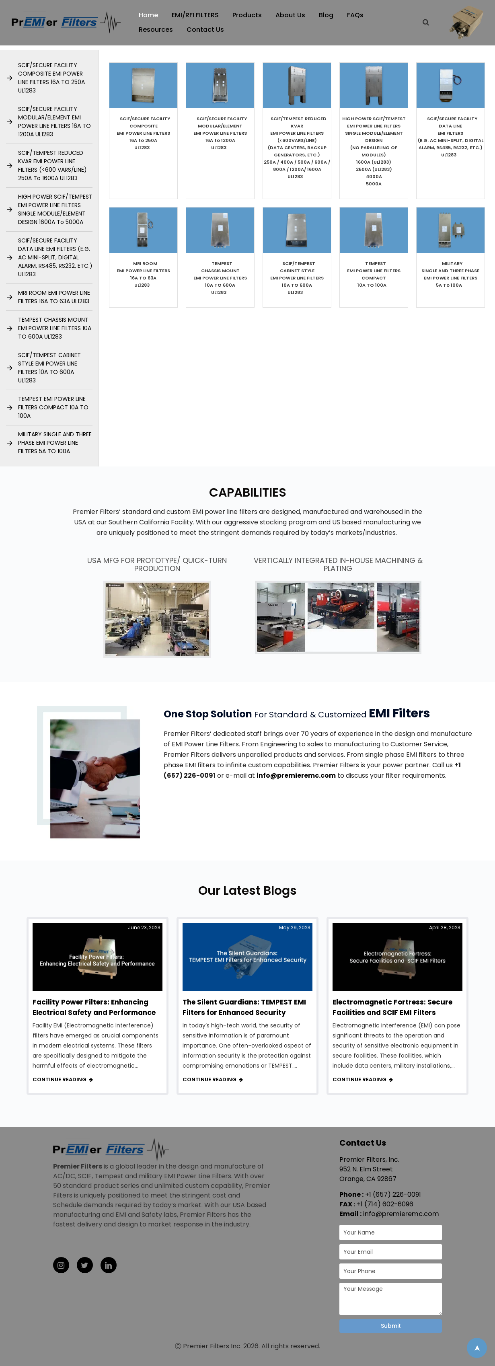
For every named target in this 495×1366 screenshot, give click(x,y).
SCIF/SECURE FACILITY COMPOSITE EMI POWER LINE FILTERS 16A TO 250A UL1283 (51, 77)
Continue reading (59, 1079)
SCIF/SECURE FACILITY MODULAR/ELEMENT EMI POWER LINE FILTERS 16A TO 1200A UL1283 (54, 121)
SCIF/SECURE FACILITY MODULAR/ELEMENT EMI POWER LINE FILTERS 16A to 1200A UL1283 (220, 133)
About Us (291, 15)
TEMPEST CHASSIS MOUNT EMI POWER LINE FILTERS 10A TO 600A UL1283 (54, 328)
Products (248, 15)
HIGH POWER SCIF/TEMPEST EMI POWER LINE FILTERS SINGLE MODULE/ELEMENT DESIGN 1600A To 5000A (55, 209)
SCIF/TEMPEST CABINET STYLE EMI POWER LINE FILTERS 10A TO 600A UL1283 (49, 367)
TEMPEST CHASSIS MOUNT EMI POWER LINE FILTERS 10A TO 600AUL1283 (220, 278)
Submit (391, 1326)
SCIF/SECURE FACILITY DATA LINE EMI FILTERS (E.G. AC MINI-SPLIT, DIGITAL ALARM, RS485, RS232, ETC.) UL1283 (55, 257)
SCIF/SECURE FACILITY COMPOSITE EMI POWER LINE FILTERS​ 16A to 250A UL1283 (143, 133)
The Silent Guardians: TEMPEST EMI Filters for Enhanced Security (244, 1007)
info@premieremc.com (296, 775)
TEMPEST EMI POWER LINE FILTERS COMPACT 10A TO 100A (53, 407)
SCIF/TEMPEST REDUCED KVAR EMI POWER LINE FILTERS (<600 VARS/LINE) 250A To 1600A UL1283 (52, 165)
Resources (157, 29)
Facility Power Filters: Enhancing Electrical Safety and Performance (94, 1007)
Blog (327, 15)
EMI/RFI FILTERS (196, 15)
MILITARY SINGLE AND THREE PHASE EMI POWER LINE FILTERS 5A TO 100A (55, 442)
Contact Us (206, 29)
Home (149, 15)
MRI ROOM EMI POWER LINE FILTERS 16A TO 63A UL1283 (54, 297)
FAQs (356, 15)
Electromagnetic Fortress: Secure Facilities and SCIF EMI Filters (392, 1007)
